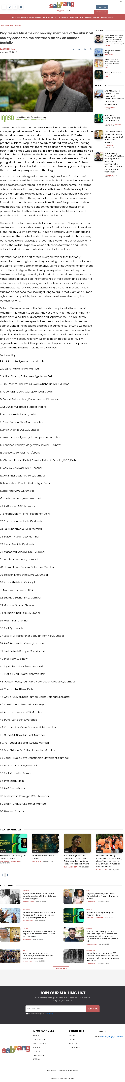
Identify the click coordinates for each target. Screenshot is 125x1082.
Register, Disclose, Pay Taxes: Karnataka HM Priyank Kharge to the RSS (102, 896)
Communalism (7, 25)
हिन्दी (68, 10)
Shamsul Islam (28, 901)
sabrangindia (110, 175)
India (107, 68)
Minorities (90, 950)
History (26, 891)
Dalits (97, 138)
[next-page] (7, 875)
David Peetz (101, 870)
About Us (102, 7)
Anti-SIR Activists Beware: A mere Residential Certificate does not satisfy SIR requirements (114, 97)
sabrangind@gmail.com (111, 1036)
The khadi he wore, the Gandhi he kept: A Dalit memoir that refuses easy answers (114, 136)
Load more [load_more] (61, 968)
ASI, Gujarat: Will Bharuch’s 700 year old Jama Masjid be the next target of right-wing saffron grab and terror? (102, 957)
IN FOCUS (100, 85)
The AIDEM (36, 861)
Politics (98, 97)
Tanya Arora (28, 961)
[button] (121, 2)
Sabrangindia (7, 49)
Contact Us (101, 12)
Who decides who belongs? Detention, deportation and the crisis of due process (38, 955)
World (18, 25)
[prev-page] (2, 875)
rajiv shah (109, 146)
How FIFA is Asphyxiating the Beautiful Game (112, 118)
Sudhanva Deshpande (113, 124)
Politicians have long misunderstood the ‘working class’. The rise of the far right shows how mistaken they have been (109, 861)
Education (109, 54)
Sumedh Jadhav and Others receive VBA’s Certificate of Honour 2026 (112, 63)
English (60, 10)
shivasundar (110, 108)
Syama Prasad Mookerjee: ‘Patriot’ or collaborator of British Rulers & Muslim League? (39, 896)
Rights (107, 46)
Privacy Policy (48, 1013)
